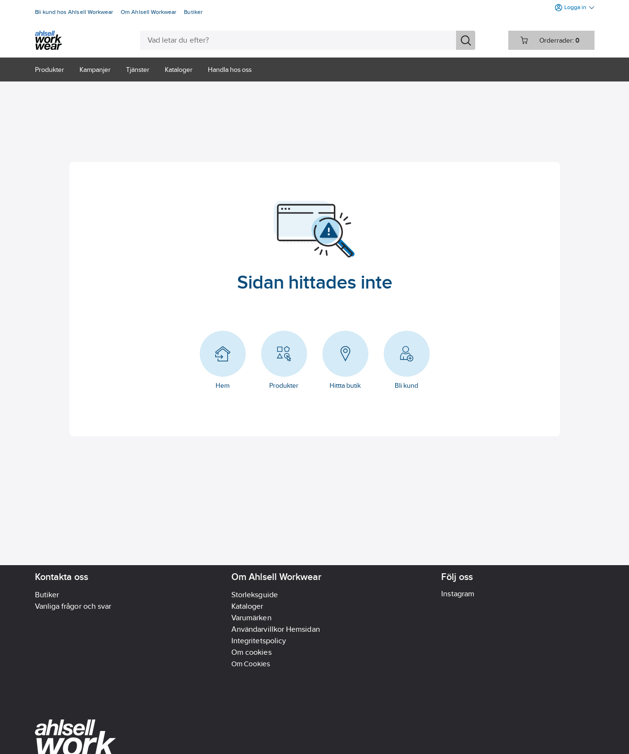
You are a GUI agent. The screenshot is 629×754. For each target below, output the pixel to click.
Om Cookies (250, 664)
